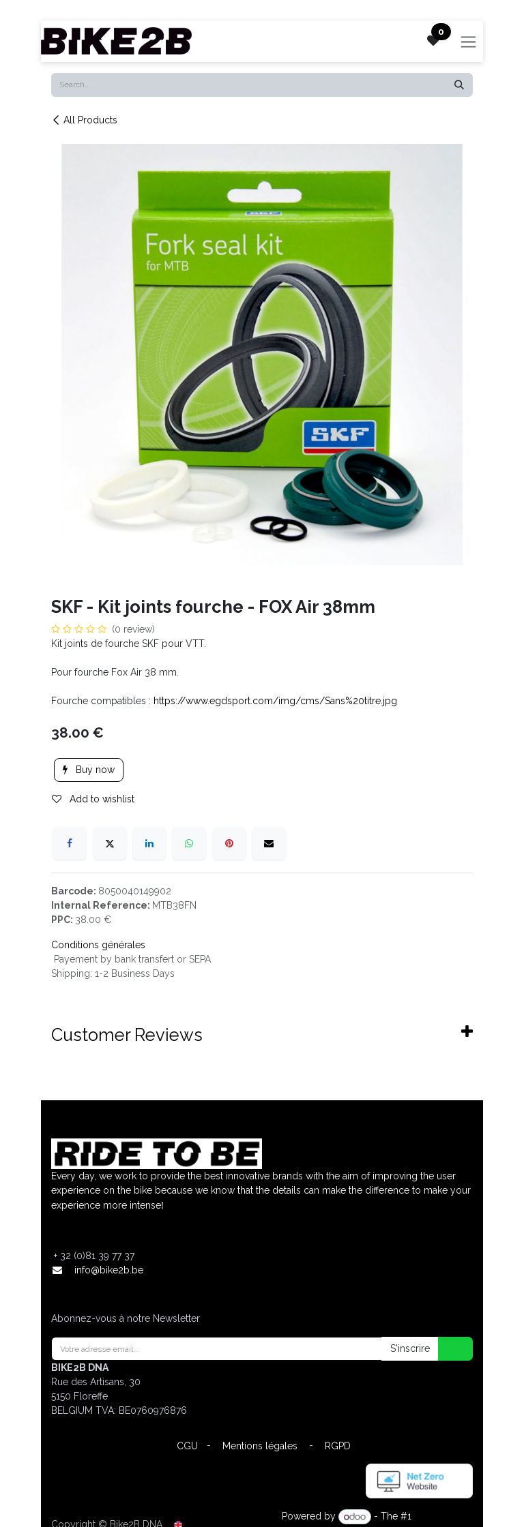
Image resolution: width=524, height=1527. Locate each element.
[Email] (268, 843)
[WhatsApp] (189, 843)
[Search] (459, 85)
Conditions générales (98, 944)
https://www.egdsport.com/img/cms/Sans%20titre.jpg (275, 700)
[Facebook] (69, 843)
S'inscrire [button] (410, 1348)
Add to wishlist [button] (93, 798)
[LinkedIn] (149, 843)
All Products (84, 120)
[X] (109, 843)
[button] (447, 1349)
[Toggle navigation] (468, 41)
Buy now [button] (89, 769)
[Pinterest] (229, 843)
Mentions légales (259, 1445)
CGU (187, 1445)
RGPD (338, 1445)
